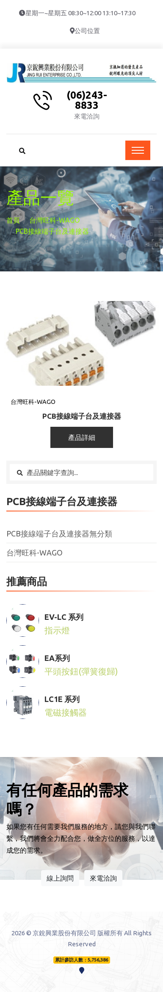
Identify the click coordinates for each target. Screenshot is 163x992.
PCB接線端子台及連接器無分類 (59, 533)
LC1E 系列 (62, 699)
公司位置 (87, 30)
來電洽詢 (103, 878)
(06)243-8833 (86, 100)
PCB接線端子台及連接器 (81, 416)
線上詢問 (60, 878)
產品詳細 (81, 437)
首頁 (13, 220)
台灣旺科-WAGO (54, 220)
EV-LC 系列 (63, 617)
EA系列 (57, 658)
